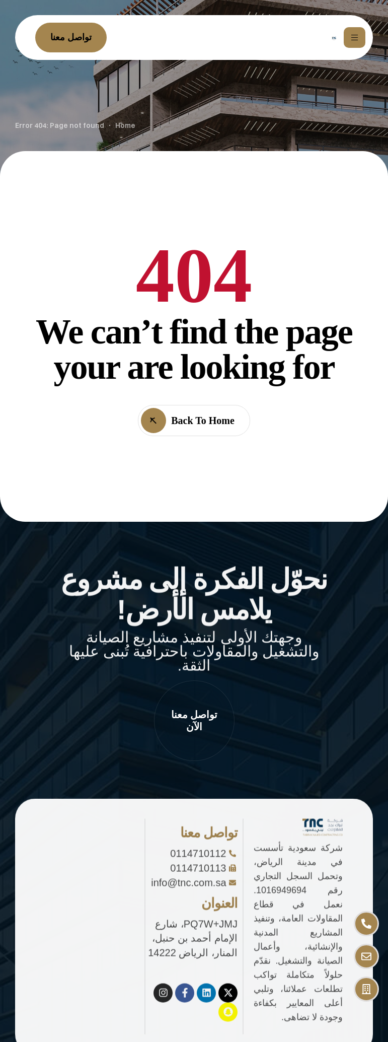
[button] (194, 720)
